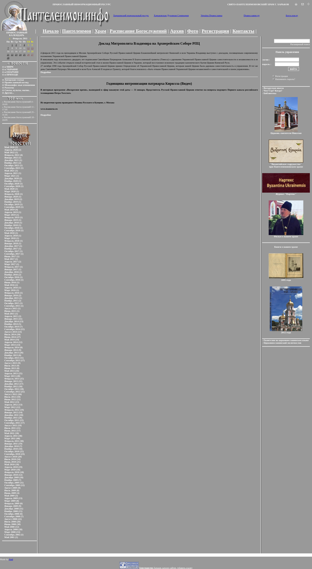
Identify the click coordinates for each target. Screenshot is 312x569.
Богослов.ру (292, 15)
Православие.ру (252, 15)
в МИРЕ (9, 66)
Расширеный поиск (300, 44)
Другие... (9, 92)
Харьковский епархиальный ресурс (131, 15)
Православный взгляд (17, 82)
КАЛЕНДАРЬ (16, 35)
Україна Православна (211, 15)
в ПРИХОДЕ (11, 74)
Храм (100, 31)
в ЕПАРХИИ (11, 72)
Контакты (243, 31)
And (11, 559)
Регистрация (215, 31)
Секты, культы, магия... (18, 90)
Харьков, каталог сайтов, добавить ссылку (165, 568)
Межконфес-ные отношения (20, 85)
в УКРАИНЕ (11, 69)
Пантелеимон (76, 31)
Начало (51, 31)
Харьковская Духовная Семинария (171, 15)
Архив (177, 31)
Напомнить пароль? (285, 79)
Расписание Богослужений (138, 31)
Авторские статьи (14, 79)
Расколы (9, 87)
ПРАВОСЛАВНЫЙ (16, 32)
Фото (192, 31)
